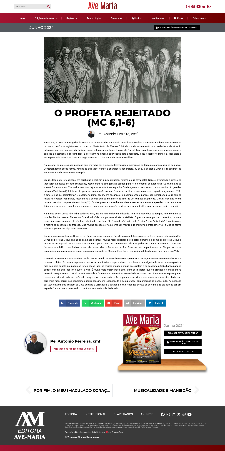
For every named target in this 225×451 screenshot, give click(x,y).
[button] (69, 302)
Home (22, 18)
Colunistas (116, 18)
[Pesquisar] (48, 6)
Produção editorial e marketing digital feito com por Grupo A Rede (94, 432)
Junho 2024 (42, 27)
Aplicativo (137, 18)
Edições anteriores (46, 18)
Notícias (178, 18)
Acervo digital (94, 18)
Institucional (158, 18)
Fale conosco (199, 18)
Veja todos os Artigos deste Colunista (73, 348)
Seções (71, 18)
